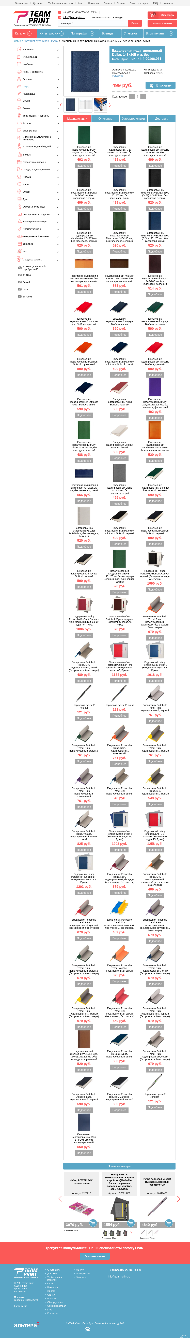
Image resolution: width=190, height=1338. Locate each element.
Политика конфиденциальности (26, 1298)
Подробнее (84, 165)
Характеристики (133, 118)
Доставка (38, 3)
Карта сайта (20, 1306)
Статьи (120, 3)
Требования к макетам (60, 3)
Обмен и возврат (139, 3)
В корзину (160, 85)
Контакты (168, 3)
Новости (51, 1298)
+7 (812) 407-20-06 (76, 12)
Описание (105, 118)
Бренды (107, 33)
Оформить (166, 15)
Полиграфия (79, 33)
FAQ (155, 3)
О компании (21, 3)
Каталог (80, 1269)
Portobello (117, 75)
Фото (80, 3)
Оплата (108, 3)
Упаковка (130, 33)
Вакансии (93, 3)
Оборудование (55, 1302)
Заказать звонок (162, 23)
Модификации (77, 118)
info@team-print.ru (74, 17)
